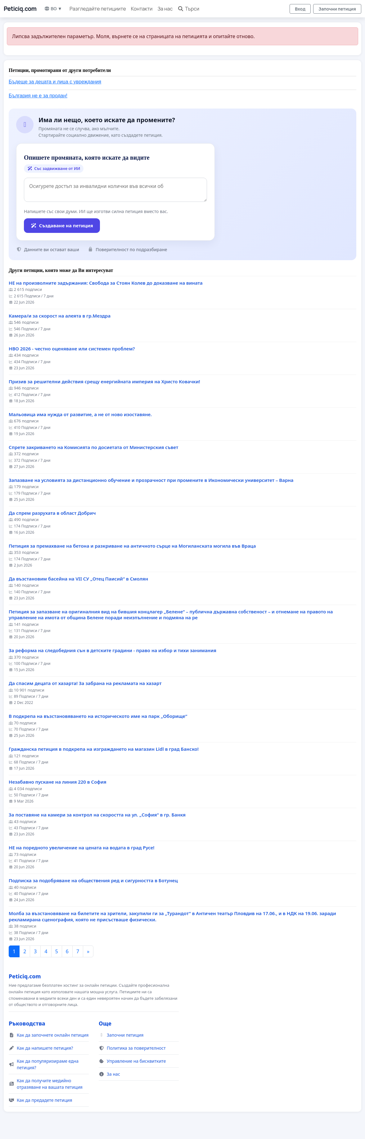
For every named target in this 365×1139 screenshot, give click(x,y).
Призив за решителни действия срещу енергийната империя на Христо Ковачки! (104, 382)
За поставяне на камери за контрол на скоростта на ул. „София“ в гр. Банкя (97, 815)
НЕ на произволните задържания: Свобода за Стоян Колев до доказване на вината (106, 283)
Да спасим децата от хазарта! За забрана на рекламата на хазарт (85, 683)
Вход (300, 9)
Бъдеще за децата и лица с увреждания (55, 81)
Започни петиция (337, 9)
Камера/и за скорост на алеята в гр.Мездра (59, 316)
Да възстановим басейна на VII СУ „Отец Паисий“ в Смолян (78, 579)
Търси (188, 8)
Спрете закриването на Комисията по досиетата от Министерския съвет (93, 447)
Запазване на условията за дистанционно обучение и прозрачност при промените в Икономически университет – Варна (151, 480)
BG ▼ (53, 8)
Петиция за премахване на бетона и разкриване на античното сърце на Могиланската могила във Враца (132, 546)
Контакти (142, 8)
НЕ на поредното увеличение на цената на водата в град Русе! (81, 848)
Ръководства (27, 1023)
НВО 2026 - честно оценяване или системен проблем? (72, 349)
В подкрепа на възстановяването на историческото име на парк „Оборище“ (98, 716)
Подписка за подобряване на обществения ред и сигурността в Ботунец (93, 880)
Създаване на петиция (62, 225)
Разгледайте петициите (98, 8)
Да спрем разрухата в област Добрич (52, 513)
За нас (165, 8)
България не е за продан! (38, 95)
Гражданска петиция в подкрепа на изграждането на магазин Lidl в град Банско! (104, 749)
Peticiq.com (20, 9)
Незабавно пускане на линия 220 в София (57, 782)
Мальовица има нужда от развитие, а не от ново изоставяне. (80, 414)
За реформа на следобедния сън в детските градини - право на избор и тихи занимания (112, 650)
